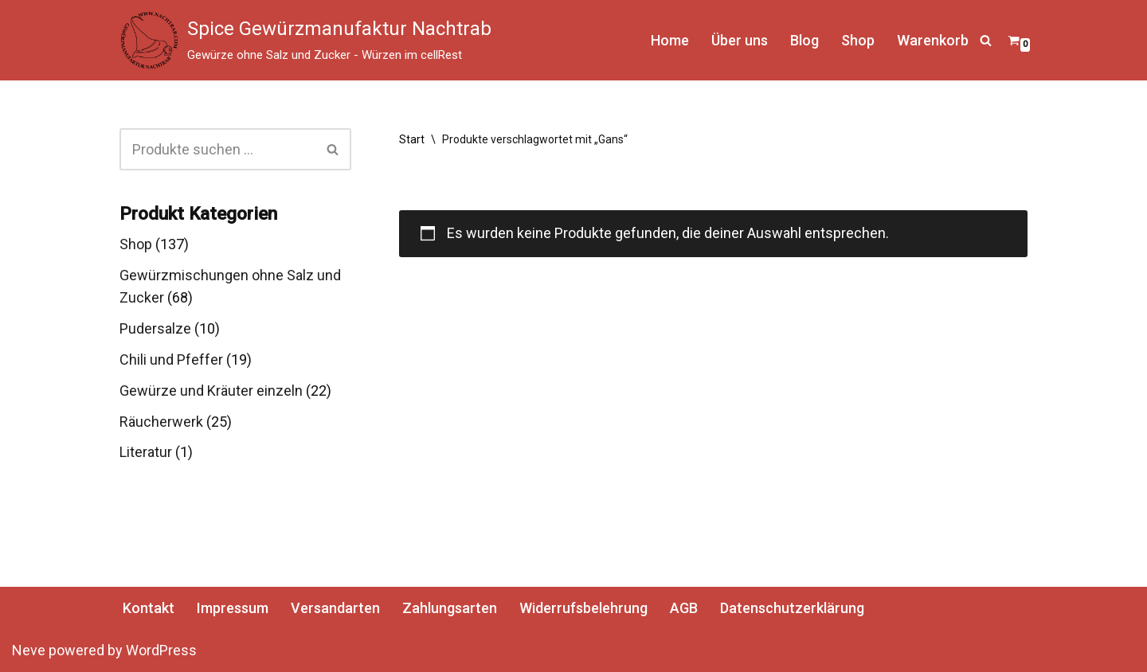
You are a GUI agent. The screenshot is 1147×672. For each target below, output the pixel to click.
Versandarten (335, 608)
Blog (804, 40)
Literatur (145, 451)
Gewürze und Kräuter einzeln (211, 390)
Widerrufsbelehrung (583, 608)
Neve (28, 650)
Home (670, 40)
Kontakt (148, 608)
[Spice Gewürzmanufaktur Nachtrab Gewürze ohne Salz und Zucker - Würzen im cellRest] (305, 40)
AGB (684, 608)
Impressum (232, 608)
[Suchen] (986, 40)
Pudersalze (155, 328)
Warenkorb (933, 40)
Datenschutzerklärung (792, 608)
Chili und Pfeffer (171, 359)
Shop (858, 40)
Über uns (739, 40)
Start (412, 139)
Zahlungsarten (449, 608)
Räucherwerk (161, 421)
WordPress (161, 650)
